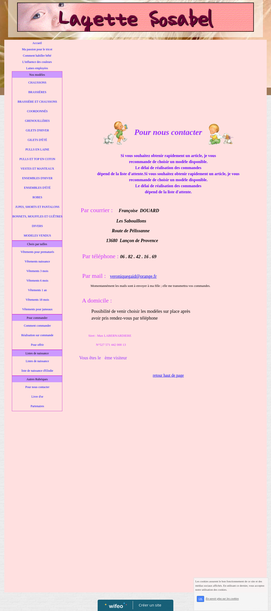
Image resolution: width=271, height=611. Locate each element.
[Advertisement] (37, 514)
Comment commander (37, 325)
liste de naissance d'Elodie (37, 370)
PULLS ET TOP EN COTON (37, 159)
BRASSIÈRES (37, 92)
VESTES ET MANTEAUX (37, 168)
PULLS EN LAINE (37, 149)
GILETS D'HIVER (37, 130)
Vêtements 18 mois (37, 299)
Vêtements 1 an (37, 290)
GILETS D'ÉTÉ (37, 140)
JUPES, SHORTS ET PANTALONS (37, 207)
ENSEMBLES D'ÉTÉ (37, 187)
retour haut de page (168, 375)
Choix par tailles (37, 244)
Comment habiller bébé (37, 55)
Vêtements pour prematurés (37, 252)
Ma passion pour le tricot (37, 49)
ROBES (37, 197)
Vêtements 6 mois (37, 280)
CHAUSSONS (37, 82)
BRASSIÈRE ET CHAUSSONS (37, 101)
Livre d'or (37, 396)
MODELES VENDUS (37, 235)
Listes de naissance (37, 353)
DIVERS (37, 226)
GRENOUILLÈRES (37, 121)
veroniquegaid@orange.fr (133, 276)
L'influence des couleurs (37, 62)
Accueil (37, 43)
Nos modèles (37, 75)
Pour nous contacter (37, 387)
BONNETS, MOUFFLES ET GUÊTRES (37, 216)
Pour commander (37, 318)
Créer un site (150, 604)
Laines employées (37, 68)
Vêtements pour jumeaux (37, 309)
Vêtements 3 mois (37, 271)
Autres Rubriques (37, 379)
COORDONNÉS (37, 111)
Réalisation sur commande (37, 335)
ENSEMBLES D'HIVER (37, 178)
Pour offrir (37, 345)
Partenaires (37, 406)
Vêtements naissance (37, 261)
